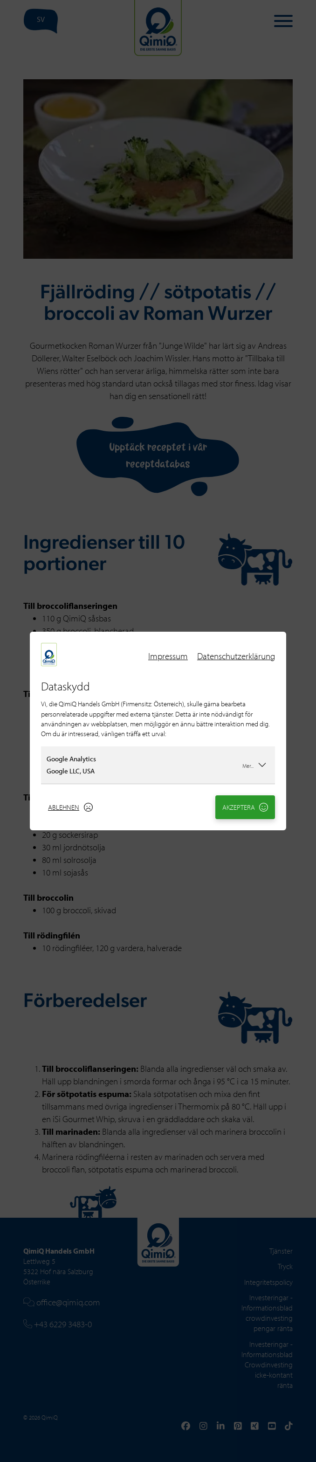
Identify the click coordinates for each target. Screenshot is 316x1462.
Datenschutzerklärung (236, 656)
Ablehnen (70, 807)
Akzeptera (245, 807)
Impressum (168, 656)
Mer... (254, 764)
